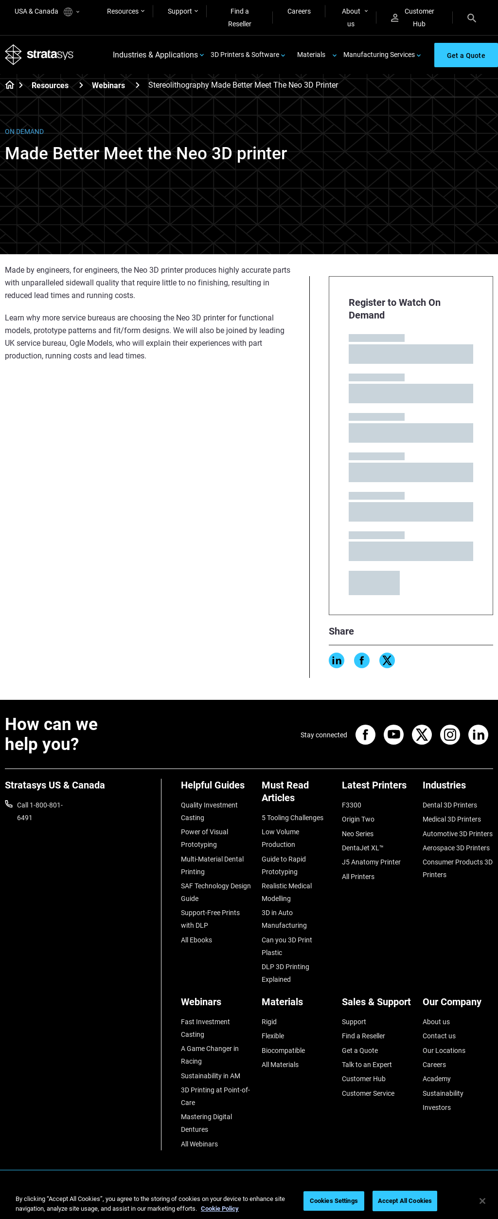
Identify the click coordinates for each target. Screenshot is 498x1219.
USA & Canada (47, 12)
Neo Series (358, 834)
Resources (123, 11)
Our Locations (444, 1050)
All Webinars (199, 1144)
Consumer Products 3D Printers (458, 868)
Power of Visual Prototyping (204, 838)
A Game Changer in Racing (210, 1055)
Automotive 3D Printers (458, 834)
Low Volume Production (280, 838)
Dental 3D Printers (450, 805)
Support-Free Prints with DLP (210, 919)
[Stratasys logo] (39, 54)
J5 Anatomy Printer (371, 862)
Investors (437, 1107)
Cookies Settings (334, 1200)
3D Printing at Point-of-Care (215, 1096)
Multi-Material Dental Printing (212, 865)
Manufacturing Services (379, 54)
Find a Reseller (239, 17)
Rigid (269, 1022)
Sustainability (443, 1093)
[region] (249, 1201)
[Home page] (6, 85)
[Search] (471, 17)
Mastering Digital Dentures (206, 1123)
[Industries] (458, 789)
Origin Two (358, 819)
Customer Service (368, 1093)
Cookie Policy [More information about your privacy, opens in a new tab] (220, 1208)
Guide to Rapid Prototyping (284, 865)
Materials (311, 54)
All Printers (358, 877)
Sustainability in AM (210, 1076)
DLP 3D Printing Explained (285, 973)
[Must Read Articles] (297, 795)
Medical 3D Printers (452, 819)
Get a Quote (360, 1050)
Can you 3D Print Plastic (287, 946)
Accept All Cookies (405, 1200)
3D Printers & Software (245, 54)
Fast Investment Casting (205, 1028)
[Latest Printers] (377, 789)
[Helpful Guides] (216, 789)
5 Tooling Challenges (292, 818)
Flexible (273, 1036)
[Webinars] (137, 85)
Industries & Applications (155, 54)
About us (351, 17)
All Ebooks (196, 940)
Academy (437, 1079)
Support (180, 11)
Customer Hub (412, 17)
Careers (299, 11)
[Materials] (297, 1005)
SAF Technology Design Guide (216, 892)
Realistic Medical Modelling (287, 892)
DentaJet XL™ (363, 848)
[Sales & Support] (377, 1005)
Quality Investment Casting (209, 811)
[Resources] (81, 85)
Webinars (108, 85)
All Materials (280, 1065)
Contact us (439, 1036)
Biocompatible (283, 1050)
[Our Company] (458, 1005)
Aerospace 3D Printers (456, 848)
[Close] (482, 1201)
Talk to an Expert (367, 1065)
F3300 (351, 805)
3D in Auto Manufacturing (284, 919)
